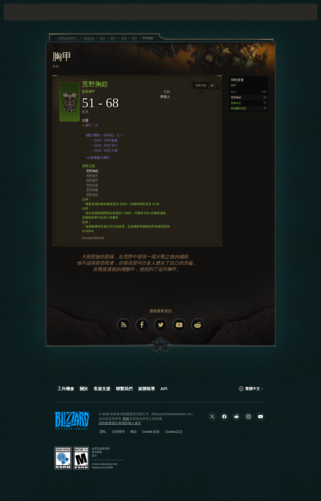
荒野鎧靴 (92, 190)
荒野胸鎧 (92, 171)
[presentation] (18, 12)
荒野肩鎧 (92, 194)
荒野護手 (92, 175)
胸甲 (62, 57)
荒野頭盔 (92, 185)
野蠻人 (165, 97)
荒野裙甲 (92, 180)
